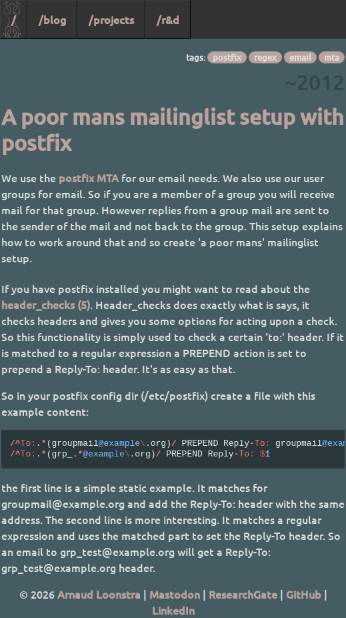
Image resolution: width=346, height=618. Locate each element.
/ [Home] (13, 19)
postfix (227, 57)
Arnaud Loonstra (99, 594)
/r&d (168, 19)
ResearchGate (243, 594)
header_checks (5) (45, 304)
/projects (111, 19)
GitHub (303, 594)
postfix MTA (89, 177)
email (300, 57)
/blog (52, 19)
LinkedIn (173, 610)
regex (265, 57)
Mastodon (174, 594)
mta (331, 57)
